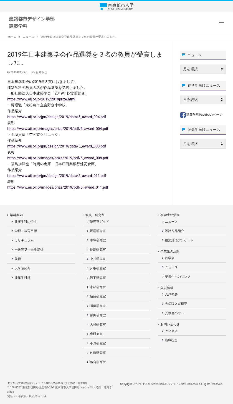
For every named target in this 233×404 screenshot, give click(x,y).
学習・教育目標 (26, 231)
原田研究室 (98, 315)
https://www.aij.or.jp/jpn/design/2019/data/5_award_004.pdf (56, 117)
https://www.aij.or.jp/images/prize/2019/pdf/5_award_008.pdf (57, 158)
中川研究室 (98, 259)
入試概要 (171, 294)
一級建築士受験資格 (29, 249)
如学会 (170, 258)
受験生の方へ (174, 313)
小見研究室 (98, 343)
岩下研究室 (98, 277)
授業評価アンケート (179, 240)
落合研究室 (98, 362)
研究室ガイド (99, 221)
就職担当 (171, 340)
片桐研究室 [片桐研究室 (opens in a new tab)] (98, 268)
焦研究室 (96, 334)
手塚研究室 (98, 240)
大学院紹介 (22, 268)
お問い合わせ (170, 324)
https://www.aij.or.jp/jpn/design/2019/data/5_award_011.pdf (56, 176)
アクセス (171, 331)
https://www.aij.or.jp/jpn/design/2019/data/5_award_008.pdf (56, 146)
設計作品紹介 (174, 231)
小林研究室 (98, 287)
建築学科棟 (22, 277)
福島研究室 (98, 249)
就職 (18, 259)
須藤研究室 (98, 296)
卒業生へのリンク (177, 276)
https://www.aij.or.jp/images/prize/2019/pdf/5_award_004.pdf (57, 129)
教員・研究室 (95, 215)
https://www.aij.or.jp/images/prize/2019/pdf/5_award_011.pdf (57, 187)
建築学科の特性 (26, 221)
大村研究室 (98, 324)
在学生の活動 (170, 215)
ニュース (171, 221)
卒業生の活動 (170, 251)
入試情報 (167, 288)
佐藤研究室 (98, 352)
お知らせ (39, 72)
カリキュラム (24, 240)
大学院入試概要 (176, 304)
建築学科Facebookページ (201, 114)
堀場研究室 (98, 231)
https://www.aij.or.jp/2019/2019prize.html (41, 99)
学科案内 (16, 215)
